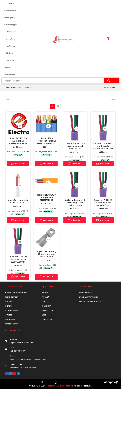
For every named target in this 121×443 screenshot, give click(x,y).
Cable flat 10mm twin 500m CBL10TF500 (18, 201)
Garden (11, 60)
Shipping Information (88, 297)
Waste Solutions (9, 68)
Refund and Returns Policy (91, 301)
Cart (44, 301)
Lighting (8, 306)
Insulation (11, 38)
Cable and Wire (12, 323)
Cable (25, 87)
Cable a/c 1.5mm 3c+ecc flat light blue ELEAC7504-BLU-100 (46, 141)
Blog (44, 314)
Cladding (11, 24)
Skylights (11, 53)
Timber (11, 31)
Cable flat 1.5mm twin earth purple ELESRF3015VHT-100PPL (103, 146)
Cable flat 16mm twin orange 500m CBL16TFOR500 (46, 197)
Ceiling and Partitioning (11, 19)
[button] (107, 39)
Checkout (46, 306)
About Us (46, 297)
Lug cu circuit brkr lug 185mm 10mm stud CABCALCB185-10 (46, 254)
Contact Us (11, 74)
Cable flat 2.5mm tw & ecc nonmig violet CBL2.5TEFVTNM (74, 203)
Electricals (11, 46)
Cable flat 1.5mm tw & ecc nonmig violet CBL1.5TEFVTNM (75, 146)
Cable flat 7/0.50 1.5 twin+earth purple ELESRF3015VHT (103, 203)
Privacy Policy (85, 292)
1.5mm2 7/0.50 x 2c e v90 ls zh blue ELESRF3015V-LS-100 (18, 141)
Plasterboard (10, 11)
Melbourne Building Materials (59, 385)
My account (47, 310)
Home (11, 3)
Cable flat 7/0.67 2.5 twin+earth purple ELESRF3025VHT (18, 259)
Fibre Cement (11, 297)
